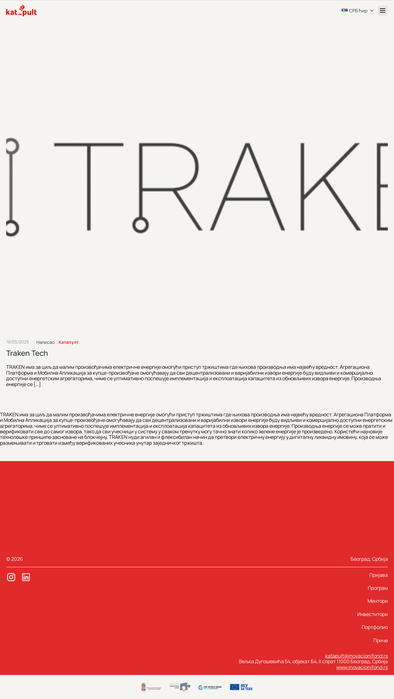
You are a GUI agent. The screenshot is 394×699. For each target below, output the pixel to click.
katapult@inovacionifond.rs (356, 655)
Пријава (378, 575)
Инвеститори (372, 614)
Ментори (377, 600)
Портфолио (375, 627)
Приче (380, 640)
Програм (378, 588)
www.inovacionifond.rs (362, 667)
